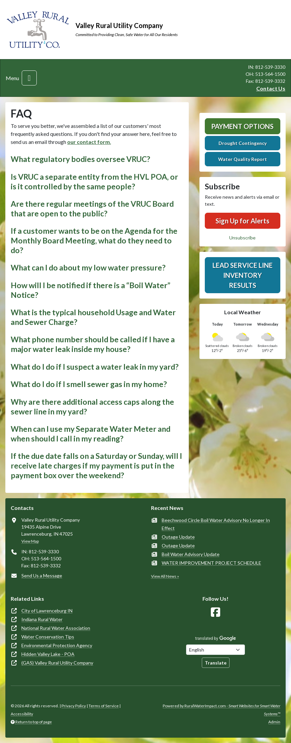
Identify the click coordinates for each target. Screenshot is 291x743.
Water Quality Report (242, 159)
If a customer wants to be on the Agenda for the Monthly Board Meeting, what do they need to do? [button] (94, 240)
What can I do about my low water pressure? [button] (88, 267)
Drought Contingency (243, 143)
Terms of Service (104, 705)
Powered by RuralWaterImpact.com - (221, 709)
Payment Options (242, 126)
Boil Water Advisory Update (191, 554)
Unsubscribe (242, 237)
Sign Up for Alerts (242, 221)
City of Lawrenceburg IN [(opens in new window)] (46, 610)
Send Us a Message (41, 575)
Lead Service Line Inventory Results (242, 275)
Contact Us (270, 88)
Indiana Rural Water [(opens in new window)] (41, 619)
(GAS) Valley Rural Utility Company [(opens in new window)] (57, 663)
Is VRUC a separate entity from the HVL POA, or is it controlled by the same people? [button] (94, 181)
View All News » (165, 576)
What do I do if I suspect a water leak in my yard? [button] (94, 366)
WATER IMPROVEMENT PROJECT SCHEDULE (211, 563)
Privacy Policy (73, 705)
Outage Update (178, 537)
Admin (274, 721)
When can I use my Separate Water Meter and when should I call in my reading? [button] (90, 433)
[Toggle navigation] (29, 77)
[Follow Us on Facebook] (215, 612)
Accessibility (22, 713)
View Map (30, 541)
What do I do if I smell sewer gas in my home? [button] (89, 384)
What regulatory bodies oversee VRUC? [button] (80, 159)
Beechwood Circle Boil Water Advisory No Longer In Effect (216, 524)
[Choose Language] (215, 649)
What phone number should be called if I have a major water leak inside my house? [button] (93, 344)
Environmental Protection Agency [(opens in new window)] (56, 645)
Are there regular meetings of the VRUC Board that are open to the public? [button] (92, 208)
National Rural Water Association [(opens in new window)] (55, 628)
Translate (216, 663)
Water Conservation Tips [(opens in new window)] (47, 636)
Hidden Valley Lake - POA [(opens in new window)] (48, 654)
